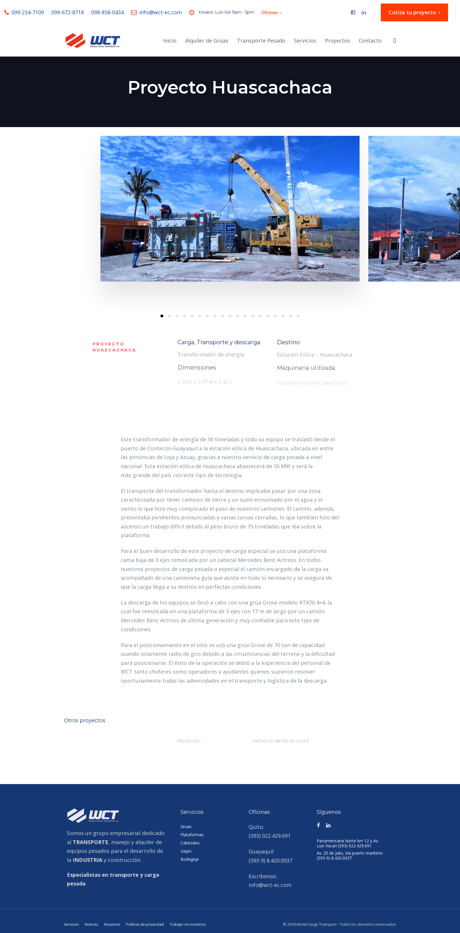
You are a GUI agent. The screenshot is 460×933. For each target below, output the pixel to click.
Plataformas (192, 834)
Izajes (186, 851)
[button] (271, 12)
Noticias (91, 924)
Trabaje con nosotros (188, 924)
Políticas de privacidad (145, 924)
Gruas (186, 826)
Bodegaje (190, 859)
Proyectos (189, 741)
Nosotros (112, 924)
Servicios (71, 924)
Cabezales (190, 843)
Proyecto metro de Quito (281, 741)
